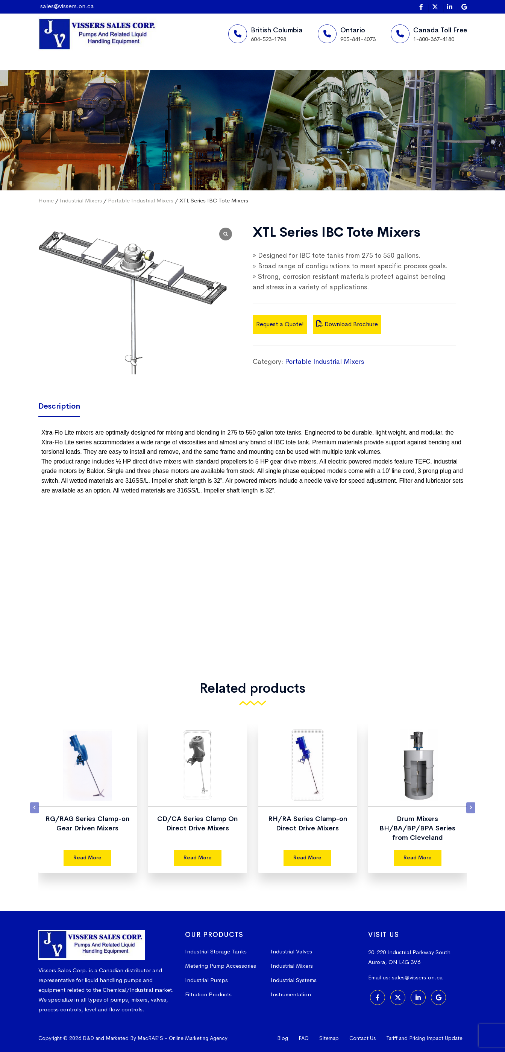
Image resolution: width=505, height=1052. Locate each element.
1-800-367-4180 (433, 39)
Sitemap (329, 1038)
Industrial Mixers (81, 200)
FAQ (304, 1038)
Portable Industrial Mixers (140, 200)
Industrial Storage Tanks (216, 951)
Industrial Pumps (206, 980)
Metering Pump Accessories (220, 965)
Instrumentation (291, 994)
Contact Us (362, 1038)
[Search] (361, 70)
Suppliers (121, 69)
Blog (282, 1038)
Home (64, 69)
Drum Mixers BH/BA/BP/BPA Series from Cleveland (417, 828)
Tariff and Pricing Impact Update (424, 1038)
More (238, 69)
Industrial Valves (291, 951)
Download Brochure (347, 324)
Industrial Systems (294, 980)
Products (182, 69)
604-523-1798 (268, 39)
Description (59, 406)
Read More (87, 857)
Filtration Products (208, 994)
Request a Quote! (280, 324)
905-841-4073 (358, 39)
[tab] (64, 407)
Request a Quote (314, 70)
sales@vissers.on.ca (67, 6)
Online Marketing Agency (198, 1038)
